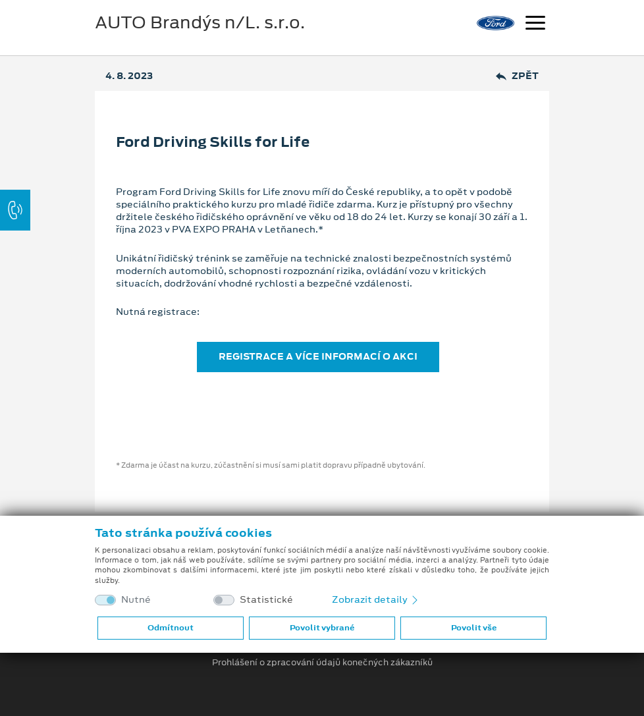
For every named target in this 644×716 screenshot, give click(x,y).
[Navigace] (535, 24)
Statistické (266, 599)
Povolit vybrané (322, 627)
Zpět (517, 76)
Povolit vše (473, 627)
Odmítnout (171, 627)
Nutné (136, 599)
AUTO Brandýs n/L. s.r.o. (200, 22)
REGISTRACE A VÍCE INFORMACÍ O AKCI (318, 356)
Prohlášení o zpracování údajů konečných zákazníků (322, 663)
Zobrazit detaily (376, 599)
